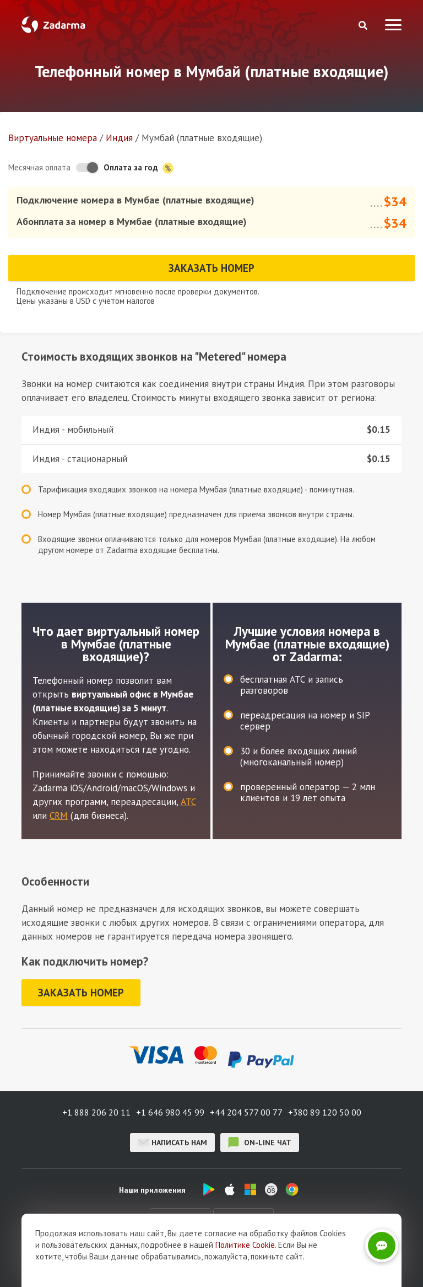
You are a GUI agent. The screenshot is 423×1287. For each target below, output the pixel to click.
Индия (119, 138)
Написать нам (172, 1142)
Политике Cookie (245, 1245)
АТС (188, 802)
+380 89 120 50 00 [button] (324, 1112)
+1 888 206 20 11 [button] (96, 1112)
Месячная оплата (39, 167)
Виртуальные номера (52, 138)
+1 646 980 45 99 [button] (170, 1112)
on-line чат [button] (259, 1142)
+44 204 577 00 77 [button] (246, 1112)
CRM (59, 815)
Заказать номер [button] (211, 268)
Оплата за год (138, 168)
